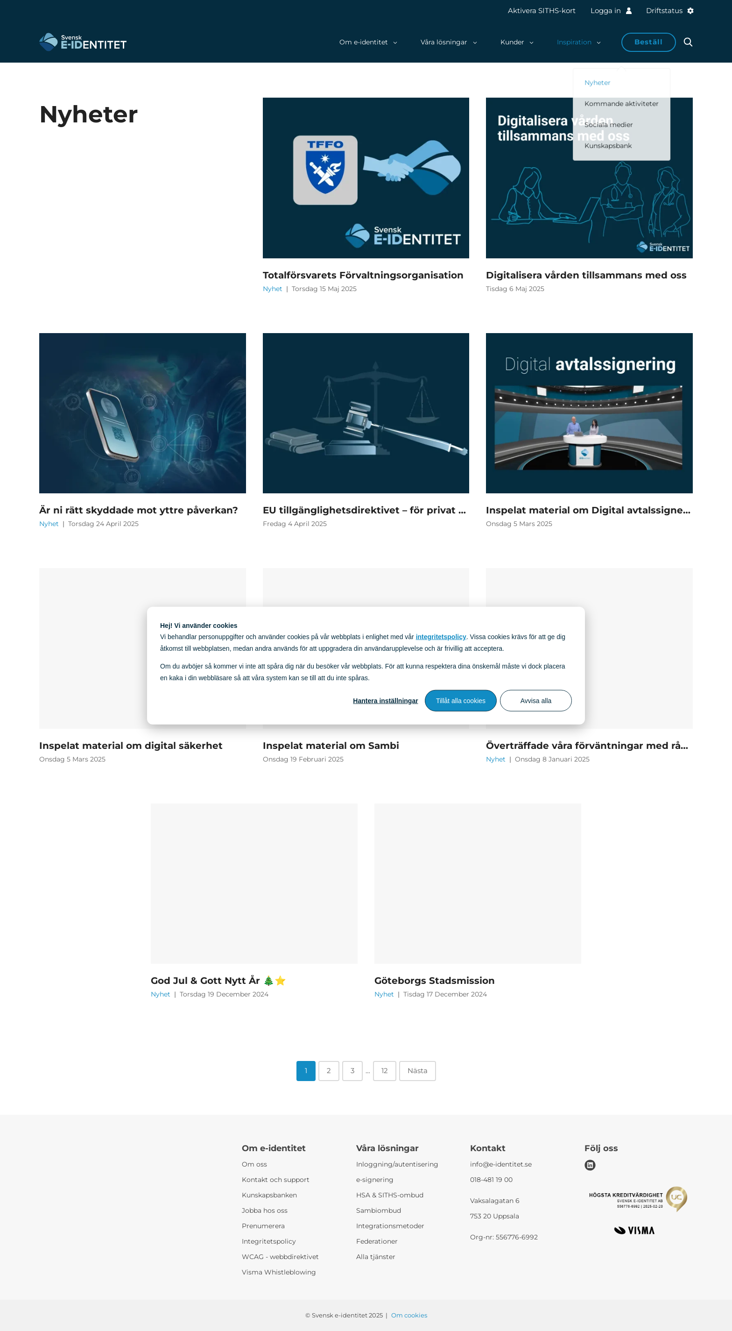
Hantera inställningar (385, 701)
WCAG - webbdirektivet (280, 1257)
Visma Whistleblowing (279, 1272)
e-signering (375, 1179)
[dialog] (366, 665)
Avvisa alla (536, 701)
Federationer (377, 1241)
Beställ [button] (648, 41)
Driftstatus (669, 10)
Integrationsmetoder (390, 1226)
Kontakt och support (276, 1179)
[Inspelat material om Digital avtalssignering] (589, 413)
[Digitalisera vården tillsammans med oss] (589, 178)
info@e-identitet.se (501, 1164)
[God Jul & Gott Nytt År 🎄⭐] (254, 884)
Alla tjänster (375, 1257)
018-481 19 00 (491, 1179)
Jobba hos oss (265, 1210)
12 (384, 1070)
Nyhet (273, 289)
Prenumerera (263, 1226)
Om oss (254, 1164)
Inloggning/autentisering (397, 1164)
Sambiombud (378, 1210)
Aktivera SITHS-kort (542, 10)
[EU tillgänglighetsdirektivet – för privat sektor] (366, 413)
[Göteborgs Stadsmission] (477, 884)
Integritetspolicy (269, 1241)
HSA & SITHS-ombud (389, 1195)
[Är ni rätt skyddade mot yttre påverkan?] (142, 413)
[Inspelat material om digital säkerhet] (142, 648)
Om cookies (409, 1315)
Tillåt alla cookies (461, 701)
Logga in (611, 10)
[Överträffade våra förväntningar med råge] (589, 648)
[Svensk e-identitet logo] (83, 42)
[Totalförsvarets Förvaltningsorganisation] (366, 178)
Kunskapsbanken (269, 1195)
